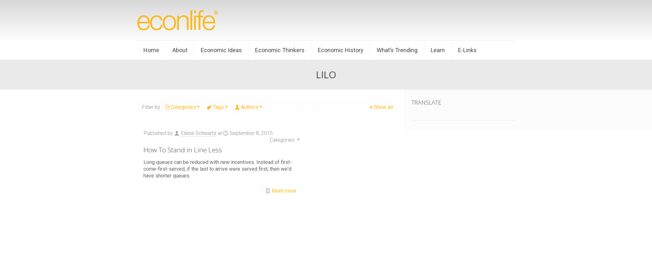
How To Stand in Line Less (182, 149)
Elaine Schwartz (198, 133)
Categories (183, 107)
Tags (218, 107)
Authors (249, 107)
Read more (284, 191)
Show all (381, 107)
